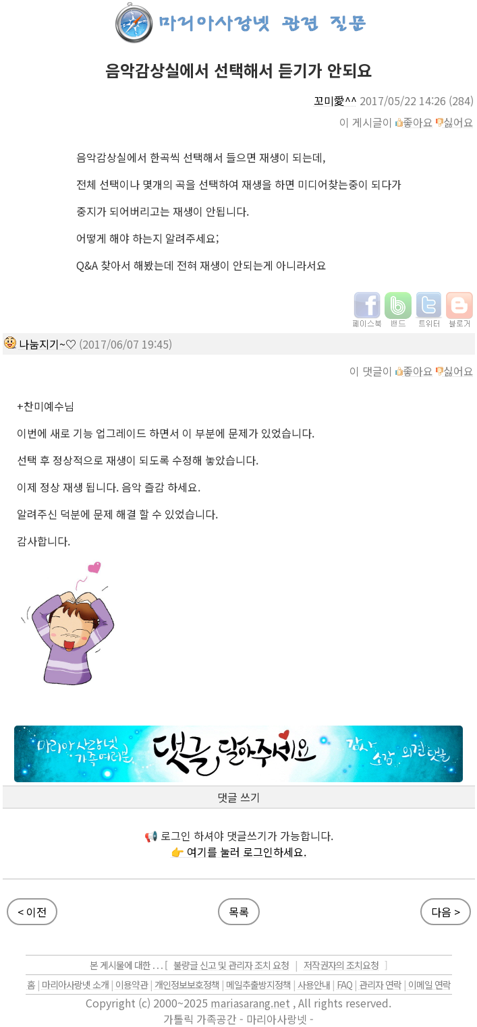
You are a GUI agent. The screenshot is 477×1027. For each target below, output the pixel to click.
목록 (239, 912)
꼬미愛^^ (335, 100)
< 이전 (32, 912)
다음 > (445, 912)
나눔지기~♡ (47, 344)
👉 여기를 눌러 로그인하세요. (238, 852)
